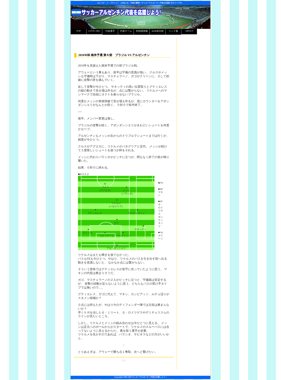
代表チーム (126, 31)
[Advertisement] (193, 49)
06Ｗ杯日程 (158, 31)
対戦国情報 (142, 31)
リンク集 (173, 31)
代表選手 (110, 31)
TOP (78, 30)
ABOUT (189, 30)
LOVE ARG (94, 30)
